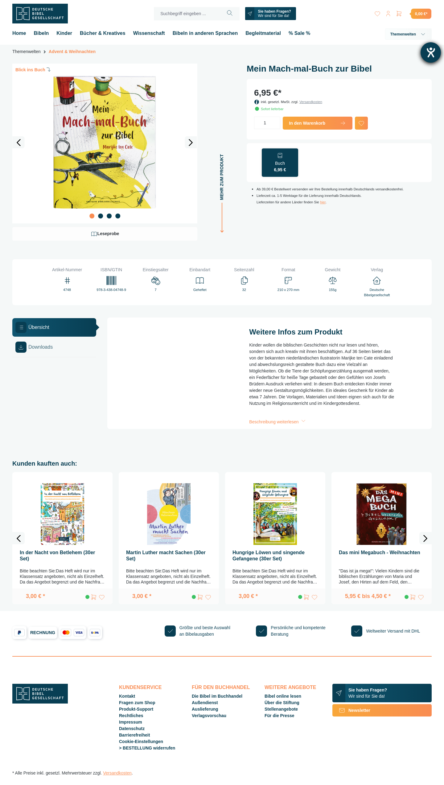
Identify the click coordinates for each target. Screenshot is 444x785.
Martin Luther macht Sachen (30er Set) (166, 555)
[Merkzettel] (376, 12)
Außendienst (205, 702)
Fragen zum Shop (137, 702)
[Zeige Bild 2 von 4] (100, 216)
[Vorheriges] (18, 142)
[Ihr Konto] (388, 12)
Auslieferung (205, 709)
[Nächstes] (191, 142)
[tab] (54, 327)
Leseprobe (105, 234)
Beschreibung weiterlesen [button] (277, 421)
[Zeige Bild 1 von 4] (91, 216)
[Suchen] (229, 13)
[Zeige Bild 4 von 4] (117, 216)
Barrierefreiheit (134, 735)
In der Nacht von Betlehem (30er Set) (57, 555)
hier (323, 202)
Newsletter (351, 710)
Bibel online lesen (283, 696)
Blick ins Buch (33, 69)
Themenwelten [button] (408, 34)
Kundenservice (140, 687)
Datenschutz (132, 728)
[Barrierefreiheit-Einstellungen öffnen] (431, 52)
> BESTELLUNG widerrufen (147, 748)
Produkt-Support (136, 709)
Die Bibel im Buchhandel (217, 696)
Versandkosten (310, 102)
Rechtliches (131, 715)
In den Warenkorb (317, 123)
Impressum (130, 722)
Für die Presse (279, 715)
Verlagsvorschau (209, 715)
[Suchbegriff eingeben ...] (187, 13)
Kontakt (127, 696)
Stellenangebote (281, 709)
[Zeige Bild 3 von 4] (109, 216)
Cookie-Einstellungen (141, 741)
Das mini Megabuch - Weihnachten (379, 552)
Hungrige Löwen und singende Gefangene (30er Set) (268, 555)
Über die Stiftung (282, 702)
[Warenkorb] (413, 13)
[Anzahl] (267, 123)
